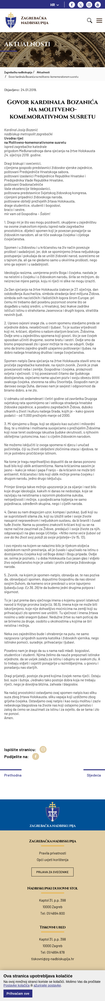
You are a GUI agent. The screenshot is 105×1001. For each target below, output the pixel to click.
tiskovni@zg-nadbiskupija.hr (52, 959)
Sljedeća (94, 775)
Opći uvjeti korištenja (52, 860)
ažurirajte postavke (47, 985)
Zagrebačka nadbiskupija (34, 20)
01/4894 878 (56, 952)
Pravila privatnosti (52, 853)
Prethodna (12, 775)
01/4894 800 (56, 913)
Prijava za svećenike (52, 872)
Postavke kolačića (16, 985)
